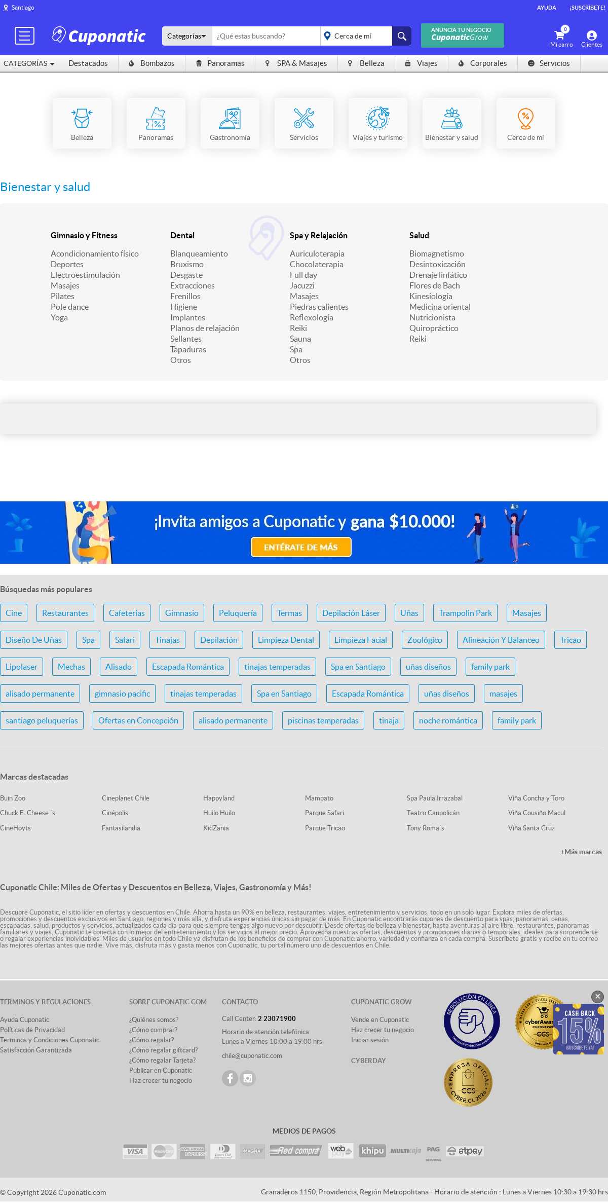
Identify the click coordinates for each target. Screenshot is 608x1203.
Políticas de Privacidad (32, 1030)
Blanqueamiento (199, 253)
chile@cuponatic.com (252, 1056)
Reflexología (311, 317)
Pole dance (70, 306)
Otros (180, 359)
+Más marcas (581, 852)
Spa (296, 349)
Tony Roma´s (425, 828)
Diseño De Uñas (34, 639)
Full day (303, 274)
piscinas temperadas (323, 720)
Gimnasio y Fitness (84, 235)
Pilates (62, 296)
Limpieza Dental (286, 639)
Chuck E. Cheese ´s (27, 813)
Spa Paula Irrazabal (435, 798)
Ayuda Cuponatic (24, 1020)
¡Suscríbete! (587, 8)
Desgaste (186, 274)
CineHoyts (15, 828)
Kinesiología (430, 296)
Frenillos (185, 296)
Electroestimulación (85, 274)
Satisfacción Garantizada (36, 1050)
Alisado (118, 666)
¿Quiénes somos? (153, 1020)
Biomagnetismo (436, 253)
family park (490, 666)
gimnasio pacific (122, 693)
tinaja (389, 720)
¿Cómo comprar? (153, 1030)
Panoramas (220, 63)
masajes (503, 693)
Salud (419, 235)
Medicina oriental (440, 306)
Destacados (88, 63)
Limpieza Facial (360, 639)
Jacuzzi (302, 285)
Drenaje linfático (438, 274)
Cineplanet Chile (125, 798)
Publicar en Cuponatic (160, 1070)
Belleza (366, 63)
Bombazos (152, 63)
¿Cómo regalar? (151, 1040)
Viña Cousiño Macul (536, 813)
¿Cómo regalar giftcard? (163, 1050)
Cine (14, 612)
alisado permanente (40, 693)
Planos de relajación (205, 328)
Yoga (59, 317)
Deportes (67, 264)
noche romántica (448, 720)
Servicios (549, 63)
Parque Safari (324, 813)
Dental (182, 235)
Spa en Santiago (358, 666)
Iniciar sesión (370, 1040)
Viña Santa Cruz (531, 828)
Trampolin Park (465, 612)
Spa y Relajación (319, 235)
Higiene (183, 306)
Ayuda (546, 8)
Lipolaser (21, 666)
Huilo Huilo (219, 813)
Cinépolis (115, 813)
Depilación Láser (351, 612)
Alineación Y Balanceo (501, 639)
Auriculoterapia (317, 253)
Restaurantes (65, 612)
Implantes (187, 317)
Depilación (219, 639)
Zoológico (424, 639)
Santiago (23, 7)
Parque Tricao (325, 828)
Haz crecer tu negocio (160, 1080)
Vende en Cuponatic (380, 1020)
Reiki (298, 328)
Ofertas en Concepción (138, 720)
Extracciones (192, 285)
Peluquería (238, 612)
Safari (125, 639)
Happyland (219, 798)
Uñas (409, 612)
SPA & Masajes (296, 63)
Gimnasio (182, 612)
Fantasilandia (121, 828)
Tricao (570, 639)
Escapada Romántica (188, 666)
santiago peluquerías (42, 720)
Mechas (71, 666)
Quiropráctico (434, 328)
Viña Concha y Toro (536, 798)
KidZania (216, 828)
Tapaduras (188, 349)
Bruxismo (187, 264)
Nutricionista (432, 317)
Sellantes (186, 338)
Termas (289, 612)
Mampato (319, 798)
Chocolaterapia (317, 264)
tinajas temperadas (277, 666)
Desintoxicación (437, 264)
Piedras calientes (319, 306)
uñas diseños (428, 666)
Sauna (300, 338)
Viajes (421, 63)
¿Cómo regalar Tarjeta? (162, 1060)
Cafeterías (127, 612)
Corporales (483, 63)
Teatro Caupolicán (433, 813)
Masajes (65, 285)
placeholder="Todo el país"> (364, 36)
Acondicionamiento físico (95, 253)
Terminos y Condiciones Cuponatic (49, 1040)
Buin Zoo (12, 798)
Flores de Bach (434, 285)
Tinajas (167, 639)
